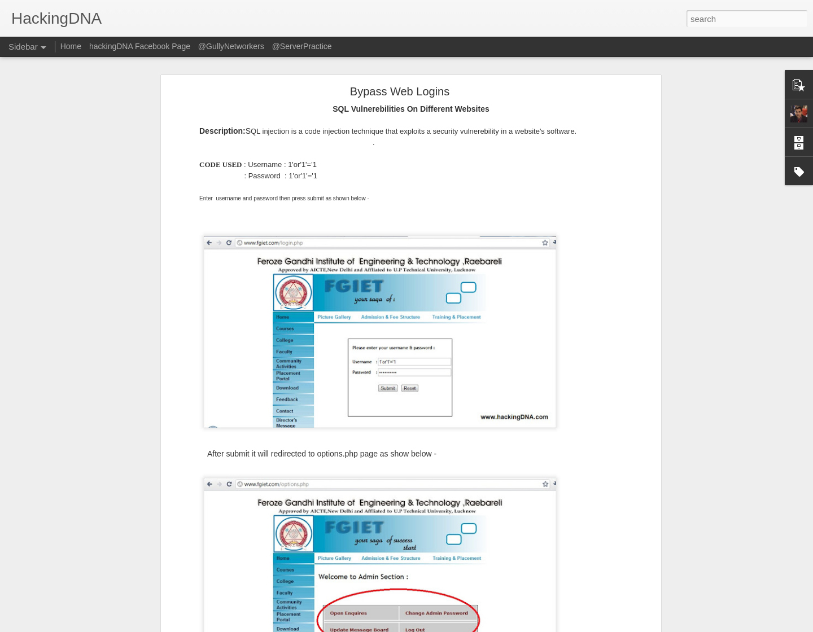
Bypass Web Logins (399, 90)
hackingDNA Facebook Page (139, 46)
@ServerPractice (302, 46)
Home (70, 46)
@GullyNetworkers (231, 46)
